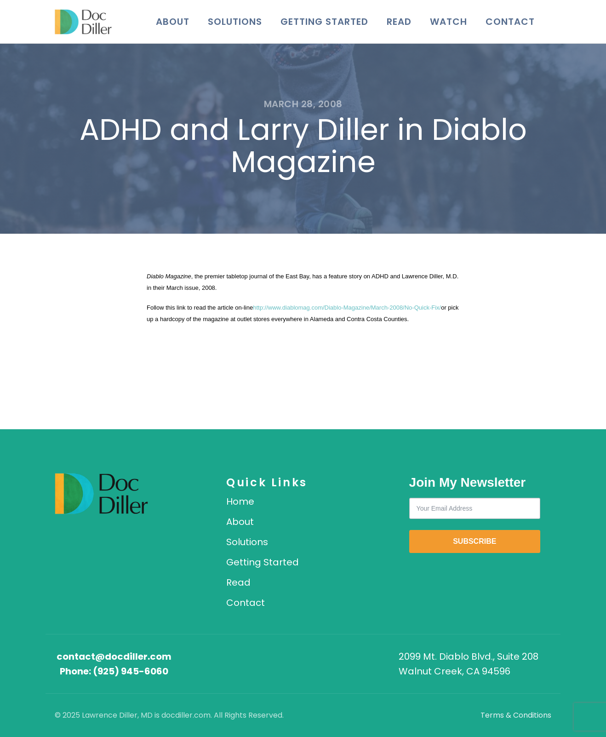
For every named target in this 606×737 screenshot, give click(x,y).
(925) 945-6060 (130, 671)
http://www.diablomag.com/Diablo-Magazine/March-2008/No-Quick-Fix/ (347, 307)
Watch (448, 21)
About (172, 21)
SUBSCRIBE (474, 541)
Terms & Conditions (515, 715)
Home (240, 501)
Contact (510, 21)
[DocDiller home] (101, 493)
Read (399, 21)
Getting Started (324, 21)
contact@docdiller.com (114, 656)
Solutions (235, 21)
